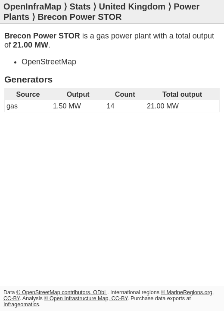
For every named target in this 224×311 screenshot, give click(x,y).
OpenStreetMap (49, 61)
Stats (80, 6)
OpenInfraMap (32, 6)
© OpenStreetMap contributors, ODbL (61, 292)
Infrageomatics (21, 304)
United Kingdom (132, 6)
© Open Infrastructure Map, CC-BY (86, 298)
